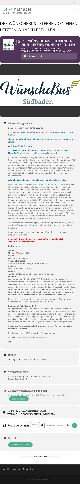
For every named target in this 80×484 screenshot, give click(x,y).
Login (75, 2)
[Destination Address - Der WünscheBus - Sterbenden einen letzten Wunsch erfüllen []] (57, 425)
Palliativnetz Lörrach (20, 445)
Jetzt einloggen (19, 399)
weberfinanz (49, 479)
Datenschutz (28, 469)
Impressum (16, 469)
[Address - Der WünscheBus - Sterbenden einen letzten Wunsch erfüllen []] (35, 424)
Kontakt (5, 469)
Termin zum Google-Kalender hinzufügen (31, 414)
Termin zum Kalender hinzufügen (26, 411)
